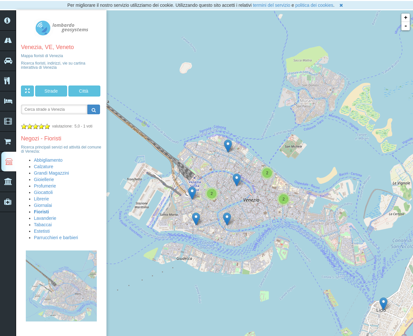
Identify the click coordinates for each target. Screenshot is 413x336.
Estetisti (42, 231)
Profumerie (45, 185)
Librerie (41, 198)
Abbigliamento (48, 160)
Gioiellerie (44, 179)
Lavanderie (45, 218)
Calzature (43, 166)
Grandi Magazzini (51, 173)
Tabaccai (43, 224)
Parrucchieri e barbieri (56, 237)
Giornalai (43, 205)
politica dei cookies (314, 5)
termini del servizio (271, 5)
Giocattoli (43, 192)
